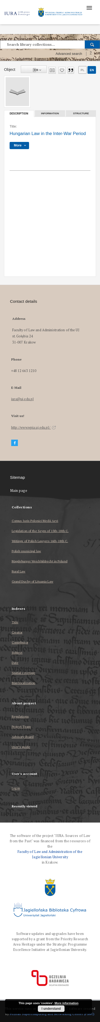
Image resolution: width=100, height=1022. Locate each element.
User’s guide (21, 747)
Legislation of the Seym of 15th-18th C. (40, 531)
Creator (17, 632)
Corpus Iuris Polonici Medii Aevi (35, 521)
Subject (17, 653)
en (92, 70)
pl (82, 70)
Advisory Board (23, 737)
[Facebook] (14, 443)
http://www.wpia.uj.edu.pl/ (33, 427)
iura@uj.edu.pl (22, 399)
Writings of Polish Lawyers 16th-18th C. (40, 541)
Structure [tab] (81, 113)
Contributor (20, 642)
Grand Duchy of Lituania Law (32, 581)
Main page (18, 490)
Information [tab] (50, 113)
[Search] (92, 44)
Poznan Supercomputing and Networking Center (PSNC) (52, 1014)
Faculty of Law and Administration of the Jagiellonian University (50, 854)
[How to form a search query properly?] (90, 53)
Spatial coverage (23, 673)
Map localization (23, 683)
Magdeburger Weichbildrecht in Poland (39, 561)
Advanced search (68, 54)
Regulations (20, 716)
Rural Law (19, 571)
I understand (51, 1009)
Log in (16, 788)
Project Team (21, 727)
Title (15, 622)
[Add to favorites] (62, 70)
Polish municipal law (26, 551)
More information (66, 1003)
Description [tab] (19, 113)
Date (15, 663)
